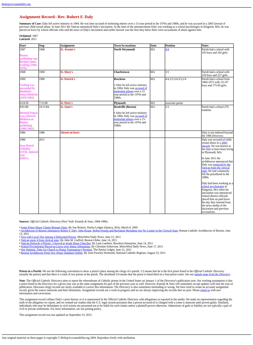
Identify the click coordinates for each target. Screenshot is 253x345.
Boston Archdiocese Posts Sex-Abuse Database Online (52, 252)
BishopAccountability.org (16, 4)
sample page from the (212, 274)
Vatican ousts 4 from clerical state (40, 240)
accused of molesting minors (130, 90)
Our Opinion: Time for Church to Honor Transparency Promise (56, 249)
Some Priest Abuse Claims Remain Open (44, 227)
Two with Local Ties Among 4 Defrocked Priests (48, 236)
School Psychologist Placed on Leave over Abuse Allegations (55, 246)
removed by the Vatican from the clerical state (216, 167)
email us (205, 290)
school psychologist (213, 186)
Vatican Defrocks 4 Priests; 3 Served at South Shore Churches (56, 243)
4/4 (167, 49)
